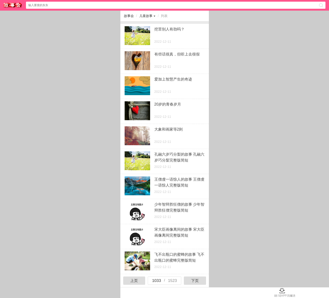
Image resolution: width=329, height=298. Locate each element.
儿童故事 (145, 16)
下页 (195, 281)
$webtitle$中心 (13, 5)
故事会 (129, 16)
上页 (134, 281)
